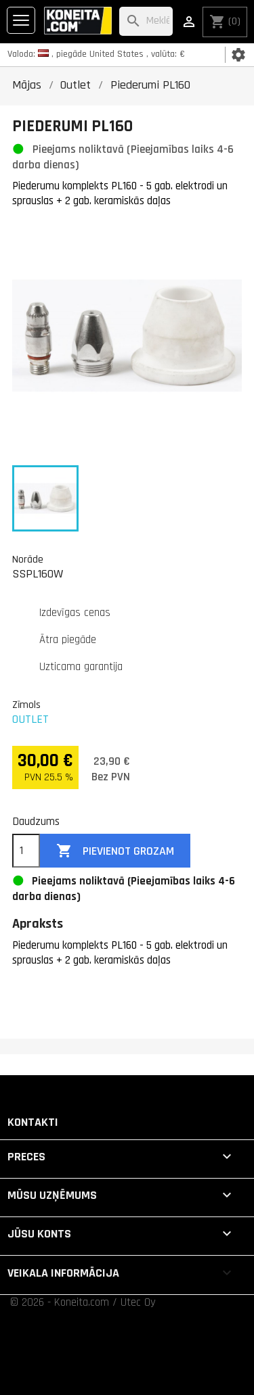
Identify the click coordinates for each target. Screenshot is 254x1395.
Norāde (27, 559)
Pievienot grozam (115, 851)
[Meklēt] (146, 21)
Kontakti (32, 1122)
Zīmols (26, 704)
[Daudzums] (26, 851)
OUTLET (30, 719)
